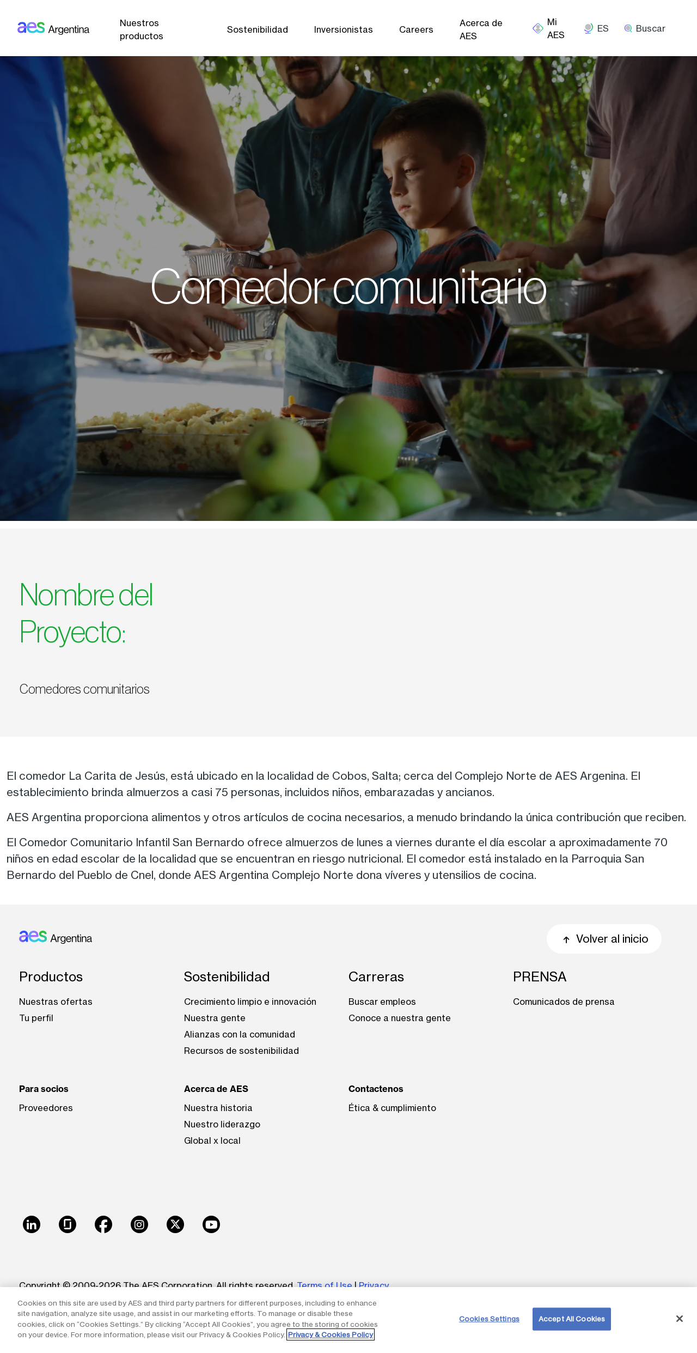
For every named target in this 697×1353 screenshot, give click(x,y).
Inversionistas (343, 29)
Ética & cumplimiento (392, 1107)
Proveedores (46, 1107)
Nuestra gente (215, 1017)
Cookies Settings (489, 1318)
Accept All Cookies (572, 1318)
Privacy (374, 1285)
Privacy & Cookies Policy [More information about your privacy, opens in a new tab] (330, 1334)
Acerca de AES (481, 29)
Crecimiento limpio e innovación (250, 1001)
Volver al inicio (604, 938)
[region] (348, 1320)
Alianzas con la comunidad (239, 1034)
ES (603, 28)
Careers (416, 29)
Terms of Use (324, 1285)
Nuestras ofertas (56, 1001)
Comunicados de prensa (564, 1001)
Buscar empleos (382, 1001)
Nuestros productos (141, 29)
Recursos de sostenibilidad (241, 1050)
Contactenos (375, 1088)
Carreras (376, 977)
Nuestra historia (218, 1107)
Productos (51, 977)
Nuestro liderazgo (222, 1124)
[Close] (680, 1319)
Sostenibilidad (257, 29)
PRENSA (540, 977)
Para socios (44, 1088)
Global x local (212, 1140)
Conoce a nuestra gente (399, 1017)
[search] (648, 28)
